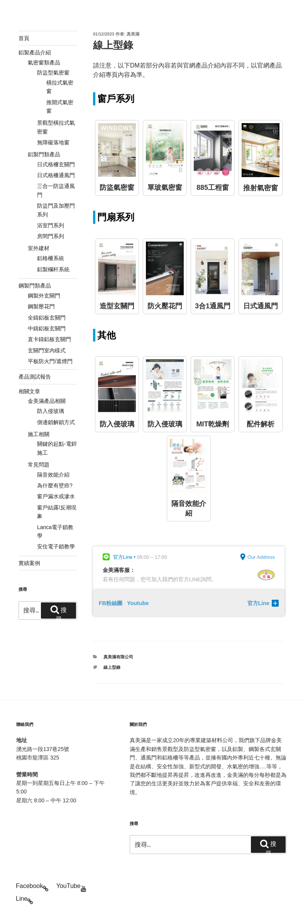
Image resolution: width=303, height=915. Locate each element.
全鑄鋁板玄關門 (47, 318)
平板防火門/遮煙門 (50, 361)
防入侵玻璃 (50, 411)
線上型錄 (111, 667)
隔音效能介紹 (53, 475)
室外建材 (38, 248)
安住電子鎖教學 (56, 546)
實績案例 (29, 563)
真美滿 (133, 34)
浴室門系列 (50, 225)
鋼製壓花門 (41, 306)
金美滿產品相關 (47, 401)
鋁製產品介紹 (35, 52)
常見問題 (38, 465)
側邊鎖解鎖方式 (56, 422)
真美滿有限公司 (118, 657)
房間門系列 (50, 236)
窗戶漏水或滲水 (56, 496)
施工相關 (38, 434)
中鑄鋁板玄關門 (47, 328)
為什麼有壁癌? (55, 485)
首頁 (24, 38)
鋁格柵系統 (50, 258)
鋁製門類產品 (44, 154)
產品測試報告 (35, 377)
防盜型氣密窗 (53, 72)
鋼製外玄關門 (44, 296)
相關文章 (29, 391)
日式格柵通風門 (56, 175)
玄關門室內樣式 (47, 350)
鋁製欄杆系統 (53, 269)
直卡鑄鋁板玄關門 (49, 339)
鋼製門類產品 (35, 285)
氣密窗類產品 (44, 62)
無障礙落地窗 (53, 142)
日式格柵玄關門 (56, 164)
